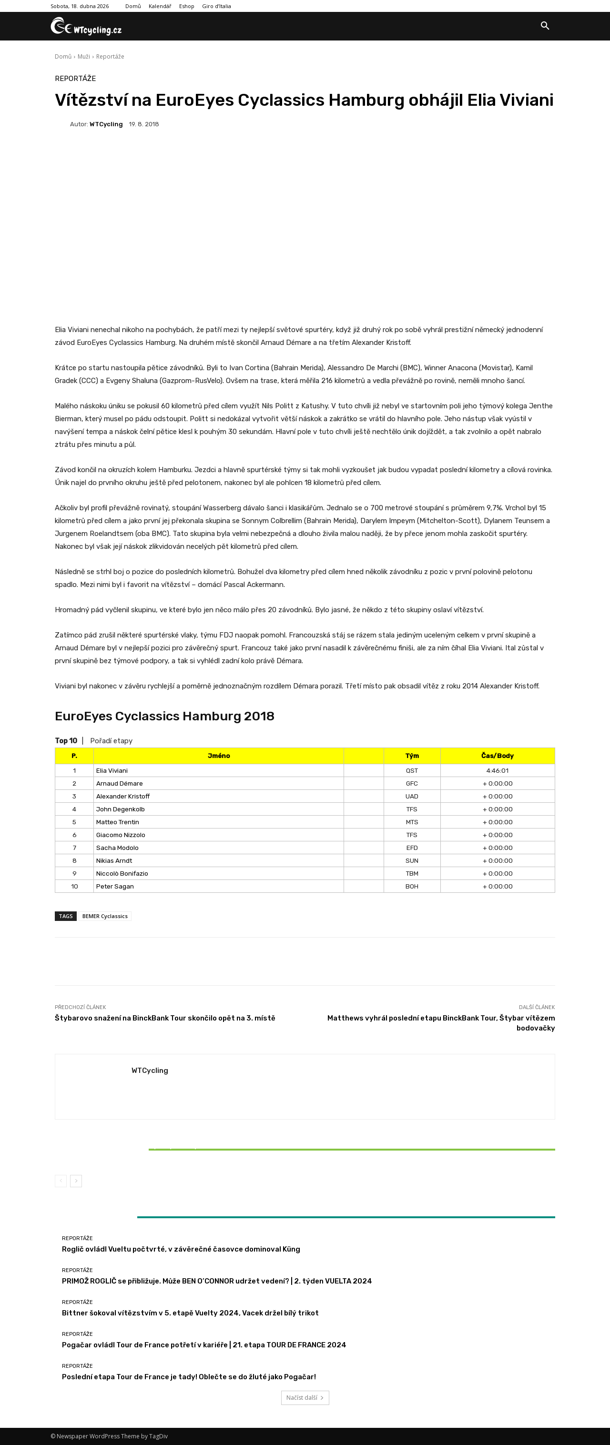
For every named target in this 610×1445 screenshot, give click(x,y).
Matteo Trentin (117, 822)
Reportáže (110, 56)
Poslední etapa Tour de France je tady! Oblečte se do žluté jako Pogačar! (189, 1377)
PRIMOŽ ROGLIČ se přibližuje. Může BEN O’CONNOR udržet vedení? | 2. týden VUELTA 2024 (217, 1281)
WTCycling (106, 124)
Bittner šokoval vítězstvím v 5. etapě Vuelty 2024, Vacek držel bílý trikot (137, 1149)
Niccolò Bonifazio (122, 873)
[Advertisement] (305, 214)
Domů (63, 56)
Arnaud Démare (119, 783)
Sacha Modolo (117, 847)
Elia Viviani (112, 770)
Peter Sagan (115, 886)
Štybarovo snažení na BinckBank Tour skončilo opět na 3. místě (165, 1018)
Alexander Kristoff (123, 796)
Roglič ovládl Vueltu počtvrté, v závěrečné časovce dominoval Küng (181, 1249)
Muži (84, 56)
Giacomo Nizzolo (120, 835)
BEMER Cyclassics (105, 916)
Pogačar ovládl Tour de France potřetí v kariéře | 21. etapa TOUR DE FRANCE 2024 (204, 1345)
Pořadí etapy (111, 741)
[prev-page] (61, 1181)
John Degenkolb (120, 809)
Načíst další (305, 1398)
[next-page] (76, 1181)
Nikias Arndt (114, 860)
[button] (545, 26)
